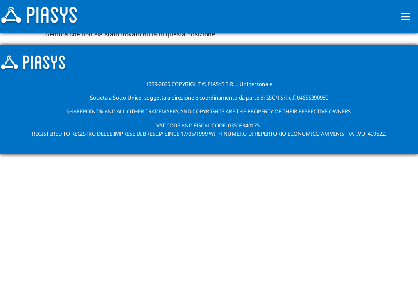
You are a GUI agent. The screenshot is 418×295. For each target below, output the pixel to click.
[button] (406, 16)
